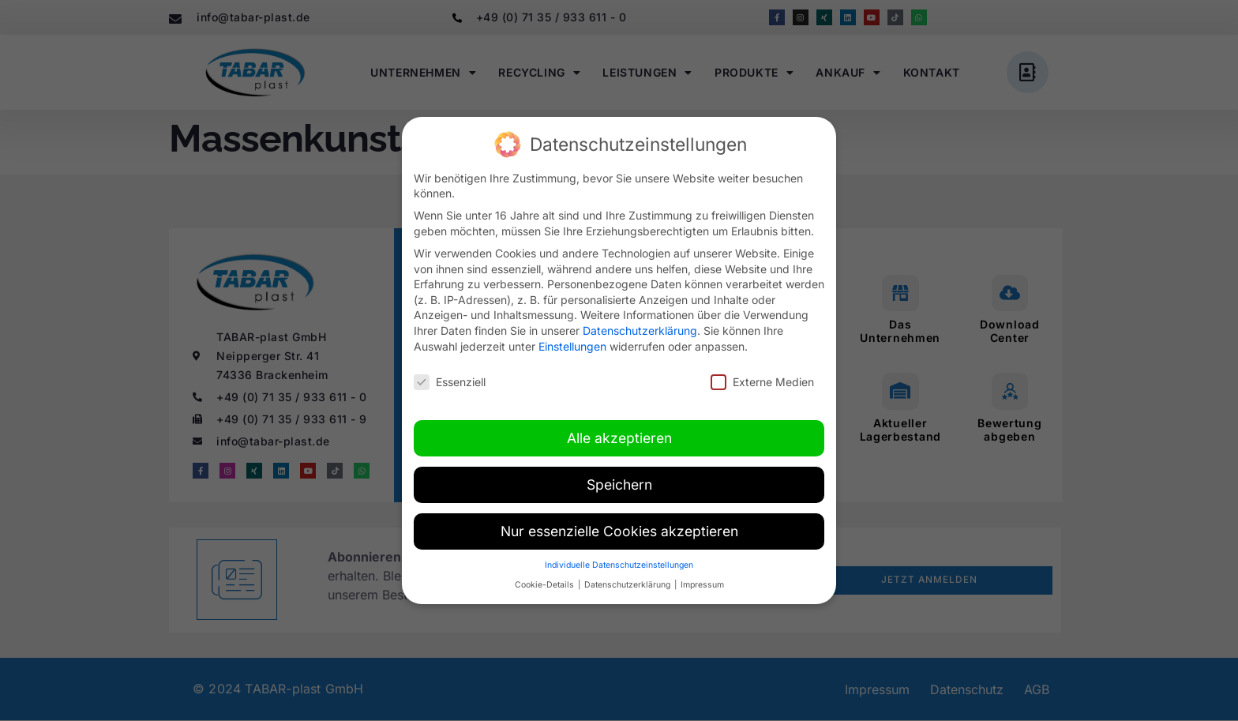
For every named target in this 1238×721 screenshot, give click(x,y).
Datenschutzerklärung (640, 330)
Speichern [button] (619, 484)
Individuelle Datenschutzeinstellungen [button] (619, 565)
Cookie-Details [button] (545, 585)
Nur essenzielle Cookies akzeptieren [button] (619, 531)
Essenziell (450, 381)
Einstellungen (572, 346)
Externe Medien (762, 381)
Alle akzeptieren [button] (619, 438)
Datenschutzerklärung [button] (628, 585)
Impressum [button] (702, 585)
